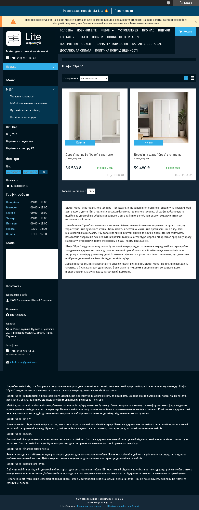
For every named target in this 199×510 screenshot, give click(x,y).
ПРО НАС (148, 30)
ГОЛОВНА (66, 30)
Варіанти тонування (19, 141)
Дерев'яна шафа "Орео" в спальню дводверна (89, 156)
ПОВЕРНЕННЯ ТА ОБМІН (76, 44)
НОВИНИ (97, 37)
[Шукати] (54, 66)
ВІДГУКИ (164, 30)
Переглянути (124, 11)
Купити (80, 142)
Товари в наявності (22, 96)
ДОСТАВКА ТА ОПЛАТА (75, 51)
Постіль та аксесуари (23, 117)
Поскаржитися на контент (91, 506)
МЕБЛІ (105, 30)
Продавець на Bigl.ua (100, 502)
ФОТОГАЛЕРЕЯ (128, 30)
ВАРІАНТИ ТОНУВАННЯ (112, 44)
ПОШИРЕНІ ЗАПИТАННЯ (123, 37)
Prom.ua (118, 498)
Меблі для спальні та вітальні (28, 103)
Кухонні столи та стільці (25, 110)
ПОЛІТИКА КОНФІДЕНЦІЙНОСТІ (116, 51)
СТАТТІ (83, 37)
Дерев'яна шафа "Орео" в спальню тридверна (157, 156)
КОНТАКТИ (67, 37)
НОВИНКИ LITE (87, 30)
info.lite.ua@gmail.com (23, 362)
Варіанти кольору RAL (21, 148)
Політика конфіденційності (123, 506)
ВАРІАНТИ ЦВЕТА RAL (147, 44)
